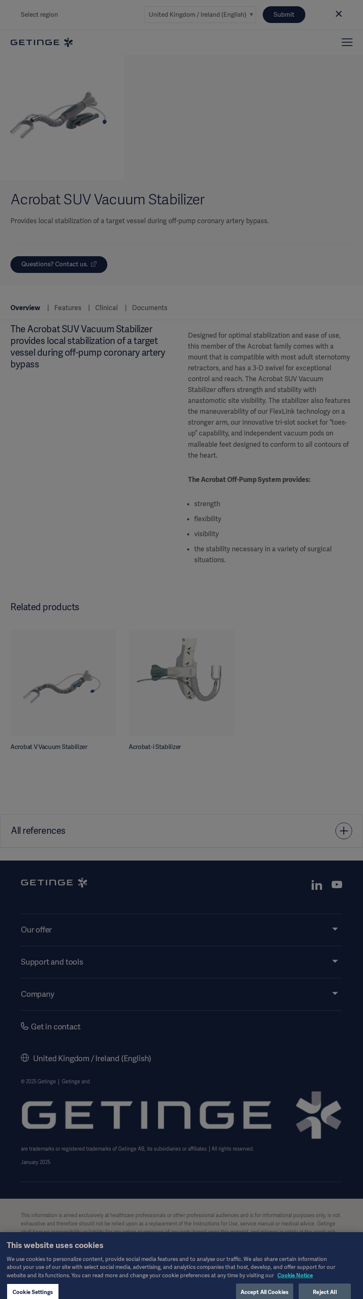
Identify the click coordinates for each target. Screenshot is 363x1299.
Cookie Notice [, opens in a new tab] (295, 1283)
